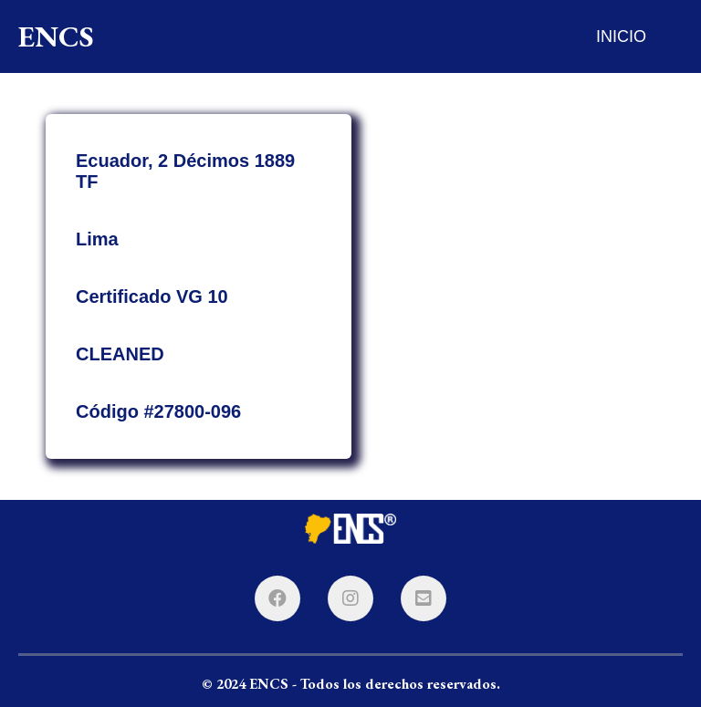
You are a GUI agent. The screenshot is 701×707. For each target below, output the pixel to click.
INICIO (621, 36)
